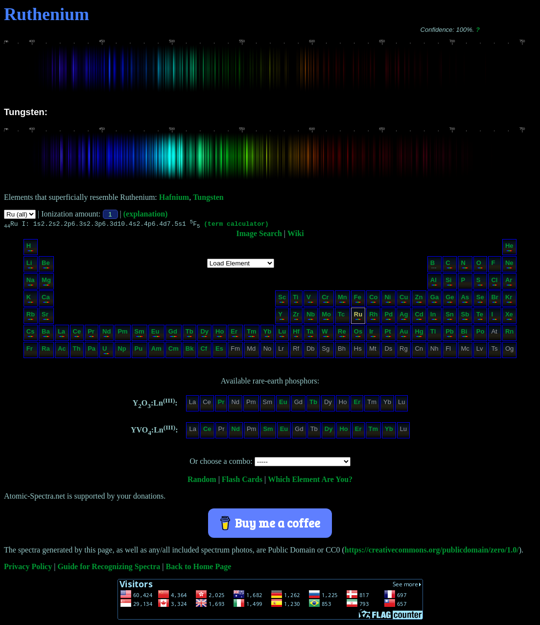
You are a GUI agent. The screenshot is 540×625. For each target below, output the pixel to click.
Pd (388, 316)
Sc (282, 299)
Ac (62, 351)
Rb (30, 316)
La (61, 333)
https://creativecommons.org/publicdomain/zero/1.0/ (432, 551)
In (434, 316)
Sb (465, 316)
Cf (204, 351)
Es (219, 351)
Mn (342, 299)
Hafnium (174, 197)
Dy (204, 333)
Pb (450, 333)
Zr (296, 316)
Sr (46, 316)
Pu (139, 351)
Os (358, 333)
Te (480, 316)
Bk (190, 351)
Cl (494, 282)
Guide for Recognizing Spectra (108, 568)
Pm (122, 333)
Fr (30, 351)
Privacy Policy (28, 568)
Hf (296, 333)
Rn (509, 333)
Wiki (295, 235)
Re (342, 333)
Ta (310, 333)
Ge (450, 299)
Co (373, 299)
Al (434, 282)
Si (449, 282)
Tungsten (208, 197)
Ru (358, 316)
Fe (357, 299)
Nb (310, 316)
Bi (464, 333)
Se (480, 299)
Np (121, 351)
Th (77, 351)
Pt (388, 333)
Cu (403, 299)
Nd (106, 333)
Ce (77, 333)
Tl (434, 333)
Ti (296, 299)
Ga (434, 299)
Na (30, 282)
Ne (509, 265)
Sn (450, 316)
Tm (252, 333)
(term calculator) (236, 224)
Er (235, 333)
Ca (46, 299)
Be (46, 265)
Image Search (259, 235)
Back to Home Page (199, 568)
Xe (509, 316)
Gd (173, 333)
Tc (342, 316)
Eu (156, 333)
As (465, 299)
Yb (267, 333)
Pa (91, 351)
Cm (173, 351)
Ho (219, 333)
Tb (189, 333)
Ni (388, 299)
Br (494, 299)
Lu (282, 333)
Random (202, 481)
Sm (139, 333)
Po (480, 333)
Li (30, 265)
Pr (91, 333)
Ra (46, 351)
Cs (30, 333)
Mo (326, 316)
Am (156, 351)
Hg (419, 333)
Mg (46, 282)
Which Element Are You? (310, 481)
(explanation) (145, 214)
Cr (326, 299)
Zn (419, 299)
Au (403, 333)
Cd (419, 316)
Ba (46, 333)
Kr (509, 299)
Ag (403, 316)
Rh (373, 316)
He (509, 248)
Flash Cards (242, 481)
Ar (509, 282)
